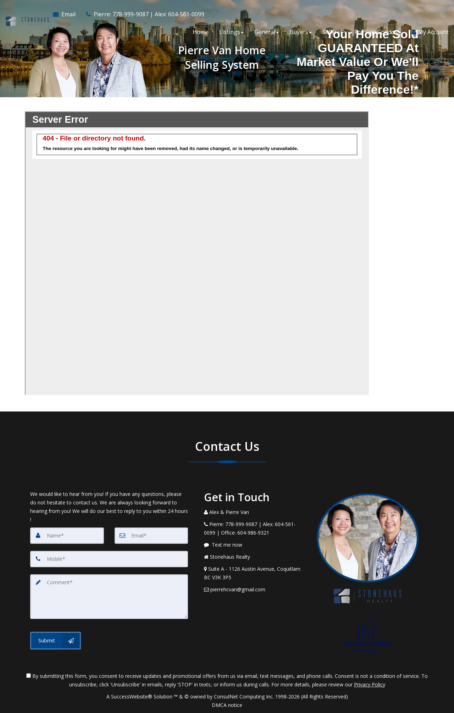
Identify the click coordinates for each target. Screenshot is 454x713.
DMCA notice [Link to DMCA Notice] (227, 705)
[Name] (67, 535)
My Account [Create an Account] (430, 32)
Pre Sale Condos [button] (377, 32)
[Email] (151, 535)
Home (201, 32)
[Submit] (55, 641)
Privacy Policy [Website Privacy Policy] (369, 684)
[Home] (26, 14)
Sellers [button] (333, 32)
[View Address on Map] (255, 573)
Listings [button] (231, 32)
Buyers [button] (300, 32)
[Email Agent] (66, 14)
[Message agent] (255, 545)
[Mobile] (109, 559)
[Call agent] (142, 14)
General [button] (266, 32)
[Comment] (109, 596)
